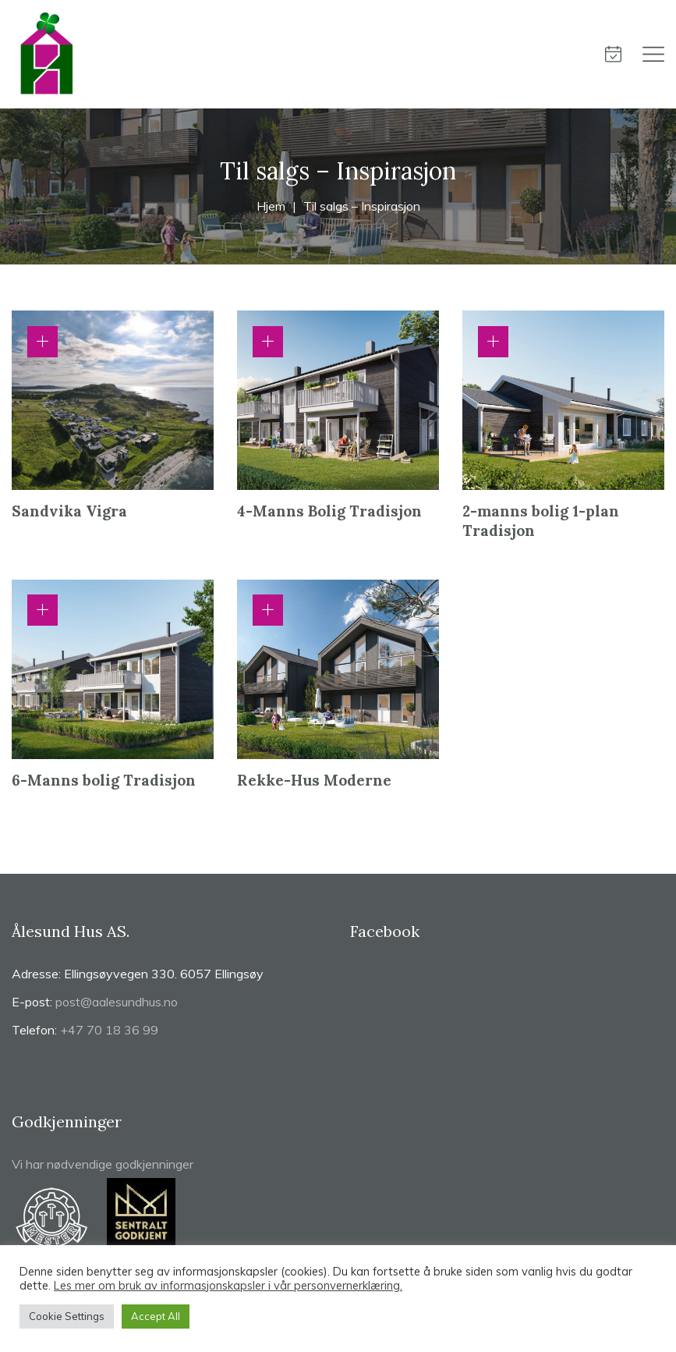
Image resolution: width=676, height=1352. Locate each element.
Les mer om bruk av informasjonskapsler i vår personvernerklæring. (228, 1286)
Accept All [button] (155, 1316)
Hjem (271, 206)
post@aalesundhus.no (116, 1002)
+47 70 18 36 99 (109, 1030)
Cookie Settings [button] (66, 1316)
